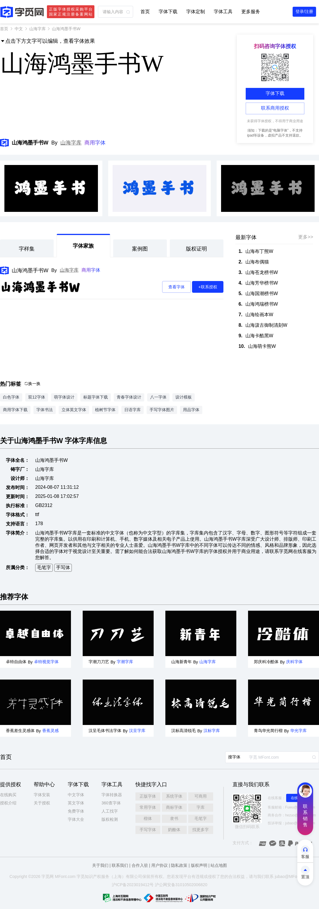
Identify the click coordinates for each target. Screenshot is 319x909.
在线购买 (8, 794)
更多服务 (250, 11)
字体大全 (76, 819)
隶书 (174, 818)
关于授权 (42, 803)
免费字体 (76, 811)
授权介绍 (8, 803)
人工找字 (109, 811)
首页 (145, 11)
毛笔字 (44, 567)
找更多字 (200, 829)
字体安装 (42, 794)
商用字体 (95, 143)
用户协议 (159, 865)
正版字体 (148, 796)
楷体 (148, 818)
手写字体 (148, 829)
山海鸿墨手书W (30, 270)
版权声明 (199, 865)
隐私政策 (179, 865)
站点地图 (219, 865)
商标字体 (174, 807)
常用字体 (148, 807)
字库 (200, 807)
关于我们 (100, 865)
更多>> (305, 236)
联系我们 (120, 865)
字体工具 (223, 11)
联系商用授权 (275, 107)
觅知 (85, 876)
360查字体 (111, 803)
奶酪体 (174, 829)
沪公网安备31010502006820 (181, 884)
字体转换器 (111, 794)
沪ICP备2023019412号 (133, 884)
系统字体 (174, 796)
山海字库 (37, 28)
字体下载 (168, 11)
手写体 (63, 567)
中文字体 (76, 794)
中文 (19, 28)
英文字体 (76, 803)
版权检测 (109, 819)
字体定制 (195, 11)
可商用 (200, 796)
